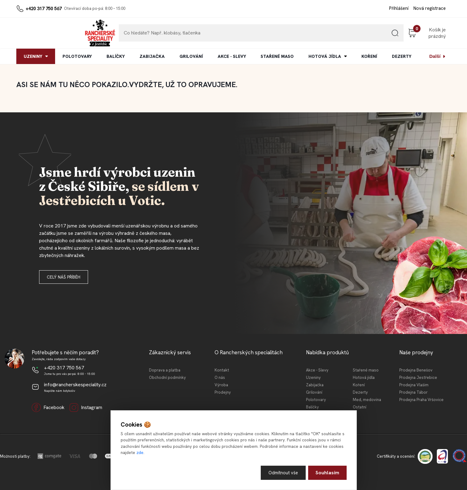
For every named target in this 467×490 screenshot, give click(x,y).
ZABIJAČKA (152, 56)
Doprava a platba (164, 370)
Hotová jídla (364, 377)
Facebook (48, 407)
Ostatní (359, 407)
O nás (220, 377)
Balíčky (312, 407)
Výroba (221, 385)
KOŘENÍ (369, 56)
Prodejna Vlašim (414, 385)
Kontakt (222, 370)
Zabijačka (315, 385)
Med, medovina (367, 399)
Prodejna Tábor (413, 392)
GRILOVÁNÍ (191, 56)
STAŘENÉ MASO (277, 56)
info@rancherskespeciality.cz (75, 384)
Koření (359, 385)
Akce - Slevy (317, 370)
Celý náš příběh (63, 277)
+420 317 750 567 (44, 9)
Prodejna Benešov (416, 370)
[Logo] (35, 33)
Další (435, 56)
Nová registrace (429, 8)
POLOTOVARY (77, 56)
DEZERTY (401, 56)
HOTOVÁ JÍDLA (324, 56)
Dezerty (360, 392)
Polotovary (316, 399)
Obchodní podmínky (167, 377)
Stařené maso (366, 370)
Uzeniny (313, 377)
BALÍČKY (116, 56)
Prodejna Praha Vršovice (421, 399)
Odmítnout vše (282, 472)
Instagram (85, 407)
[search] (356, 35)
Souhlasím (327, 472)
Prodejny (223, 392)
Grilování (314, 392)
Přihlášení (399, 8)
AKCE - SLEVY (232, 56)
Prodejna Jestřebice (418, 377)
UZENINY (33, 56)
